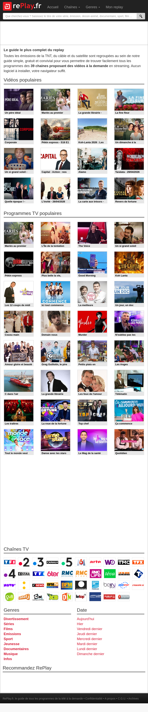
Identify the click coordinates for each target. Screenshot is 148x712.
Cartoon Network (38, 596)
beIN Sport (109, 585)
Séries (9, 624)
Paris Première (124, 573)
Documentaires (16, 649)
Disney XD (52, 596)
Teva (110, 573)
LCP (95, 596)
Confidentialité (94, 698)
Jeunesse (11, 644)
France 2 (24, 562)
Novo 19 (10, 585)
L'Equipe (138, 585)
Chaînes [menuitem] (72, 7)
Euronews (81, 585)
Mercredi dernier (89, 639)
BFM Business (67, 585)
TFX (138, 562)
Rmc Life (96, 573)
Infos (8, 659)
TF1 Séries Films (39, 573)
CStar (24, 573)
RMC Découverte (67, 573)
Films (8, 629)
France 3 (38, 562)
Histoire (124, 596)
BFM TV (52, 585)
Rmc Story (81, 573)
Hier (80, 624)
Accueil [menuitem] (52, 7)
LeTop (81, 596)
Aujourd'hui (85, 619)
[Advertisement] (74, 33)
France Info (24, 585)
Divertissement (16, 619)
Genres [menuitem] (93, 7)
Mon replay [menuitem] (114, 7)
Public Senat (109, 596)
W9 (109, 562)
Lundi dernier (87, 649)
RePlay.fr (8, 698)
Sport (8, 639)
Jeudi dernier (87, 634)
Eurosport (124, 585)
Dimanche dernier (90, 654)
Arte (95, 562)
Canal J (24, 596)
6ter (53, 573)
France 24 (95, 585)
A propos (110, 698)
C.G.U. (122, 698)
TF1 (10, 562)
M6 (81, 562)
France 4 (10, 573)
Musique (11, 654)
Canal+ (52, 562)
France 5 (67, 562)
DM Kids (67, 596)
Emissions (12, 634)
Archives (133, 698)
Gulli (10, 596)
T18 (138, 573)
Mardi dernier (87, 644)
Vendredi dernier (89, 629)
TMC (124, 562)
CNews (38, 585)
